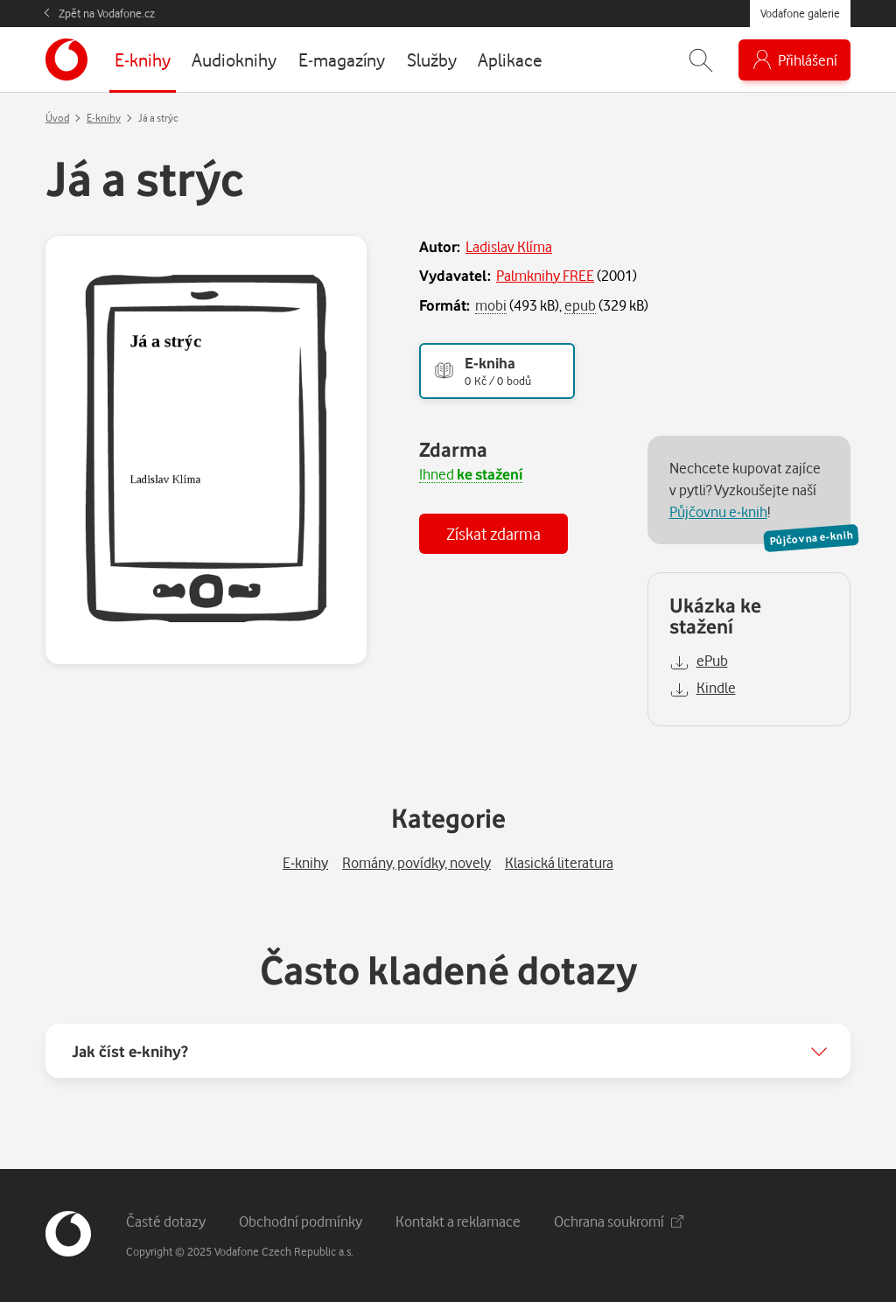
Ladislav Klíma (509, 246)
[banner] (67, 59)
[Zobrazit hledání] (701, 60)
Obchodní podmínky (300, 1221)
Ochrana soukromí (618, 1221)
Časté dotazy (166, 1221)
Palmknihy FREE (545, 275)
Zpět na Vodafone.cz (107, 13)
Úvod (57, 117)
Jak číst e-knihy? (130, 1050)
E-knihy (104, 117)
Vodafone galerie (800, 13)
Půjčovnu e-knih (718, 511)
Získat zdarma (493, 533)
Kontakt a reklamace (458, 1221)
